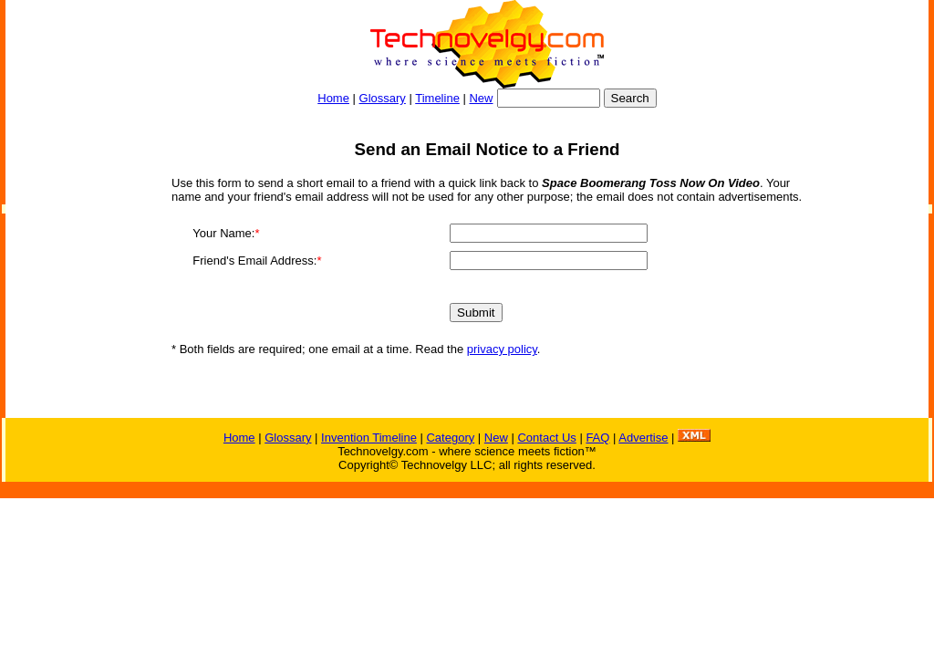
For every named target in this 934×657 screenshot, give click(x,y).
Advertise (643, 437)
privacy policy (502, 349)
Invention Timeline (369, 437)
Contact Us (546, 437)
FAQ (597, 437)
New (481, 98)
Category (450, 437)
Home (333, 98)
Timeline (437, 98)
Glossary (382, 98)
